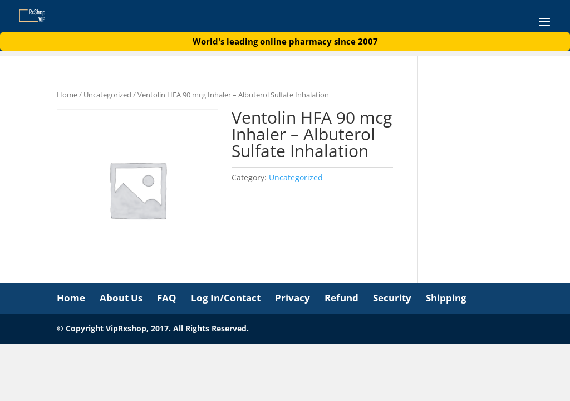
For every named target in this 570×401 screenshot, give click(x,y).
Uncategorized (107, 95)
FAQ (166, 297)
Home (67, 95)
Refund (341, 297)
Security (392, 297)
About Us (121, 297)
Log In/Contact (226, 297)
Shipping (446, 297)
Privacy (292, 297)
